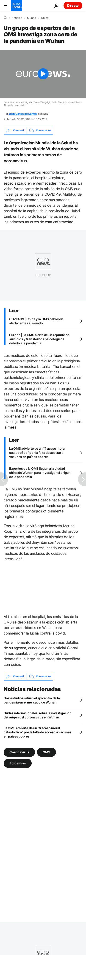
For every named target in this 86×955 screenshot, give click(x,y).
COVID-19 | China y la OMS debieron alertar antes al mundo (36, 321)
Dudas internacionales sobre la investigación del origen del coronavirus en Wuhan (38, 715)
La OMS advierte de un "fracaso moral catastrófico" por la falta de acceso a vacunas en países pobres (37, 452)
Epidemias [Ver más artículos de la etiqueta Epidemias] (17, 763)
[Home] (5, 17)
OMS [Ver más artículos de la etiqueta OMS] (46, 752)
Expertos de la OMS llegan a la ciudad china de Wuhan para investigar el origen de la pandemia (40, 472)
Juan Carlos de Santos (22, 113)
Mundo (31, 18)
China (45, 18)
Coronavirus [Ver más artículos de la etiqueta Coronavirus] (19, 752)
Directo (73, 5)
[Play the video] (43, 74)
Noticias (16, 18)
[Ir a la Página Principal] (16, 5)
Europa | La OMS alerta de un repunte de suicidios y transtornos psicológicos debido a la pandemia (39, 339)
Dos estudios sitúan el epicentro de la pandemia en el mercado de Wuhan (32, 700)
